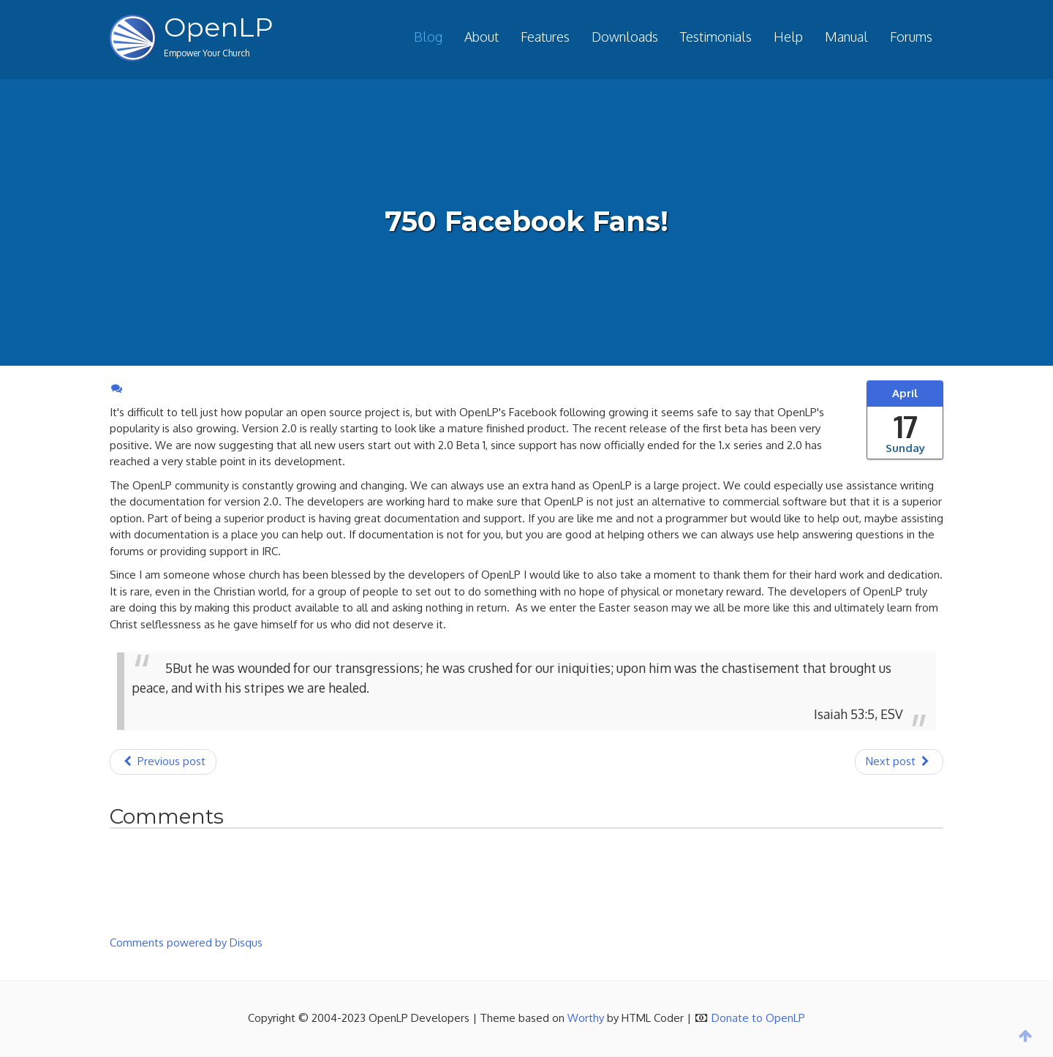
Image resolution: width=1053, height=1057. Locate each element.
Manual (846, 37)
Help (788, 37)
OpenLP (218, 27)
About (481, 37)
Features (545, 37)
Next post (899, 761)
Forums (911, 37)
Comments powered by (186, 942)
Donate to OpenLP (758, 1018)
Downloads (625, 37)
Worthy (585, 1018)
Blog (428, 37)
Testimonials (716, 37)
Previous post (163, 761)
